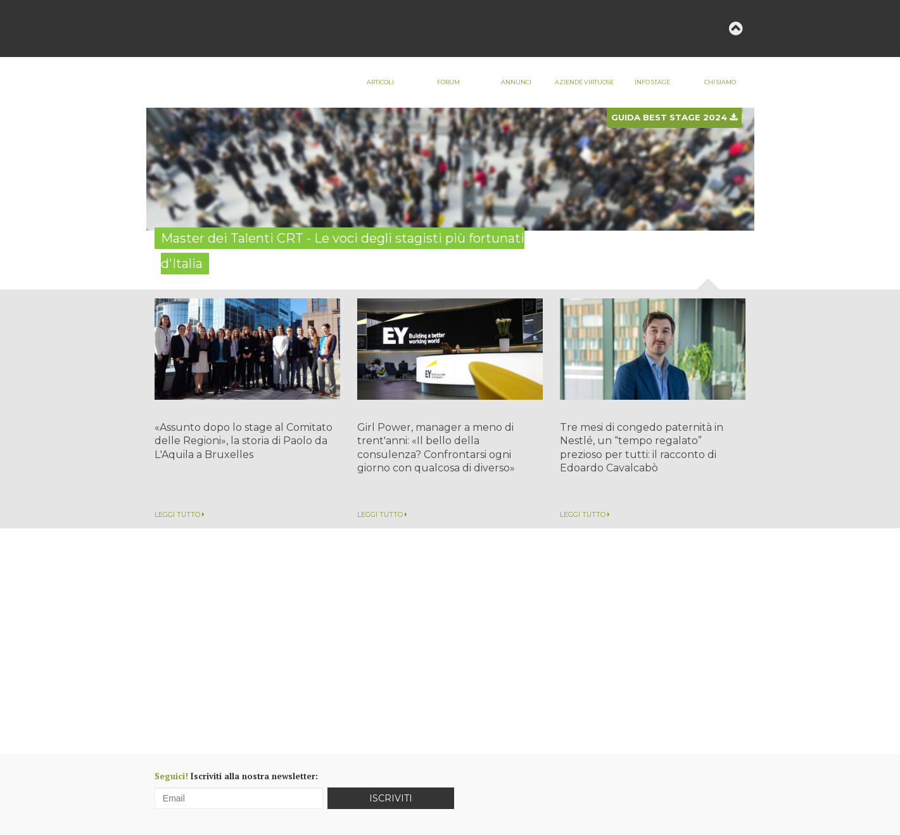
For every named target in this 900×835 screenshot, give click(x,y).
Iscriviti (390, 798)
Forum (448, 82)
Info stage (652, 82)
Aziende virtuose (584, 82)
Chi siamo (720, 82)
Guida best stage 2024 (674, 117)
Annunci (516, 82)
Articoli (380, 82)
